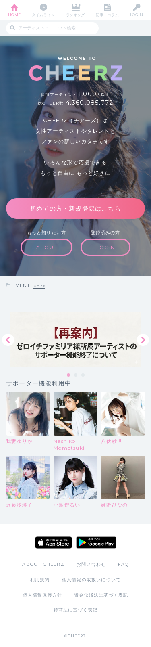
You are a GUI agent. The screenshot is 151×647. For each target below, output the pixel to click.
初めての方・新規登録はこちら (75, 208)
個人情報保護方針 (42, 595)
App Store (53, 542)
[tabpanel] (75, 339)
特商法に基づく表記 (76, 610)
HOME (14, 15)
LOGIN (136, 15)
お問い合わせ (91, 564)
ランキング (75, 15)
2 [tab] (76, 375)
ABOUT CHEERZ (43, 564)
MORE (39, 286)
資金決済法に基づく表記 (101, 595)
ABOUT (46, 247)
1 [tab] (69, 375)
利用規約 (40, 579)
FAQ (123, 564)
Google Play (96, 542)
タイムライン (43, 15)
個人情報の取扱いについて (91, 579)
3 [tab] (83, 375)
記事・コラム (107, 15)
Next (143, 340)
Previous (8, 340)
